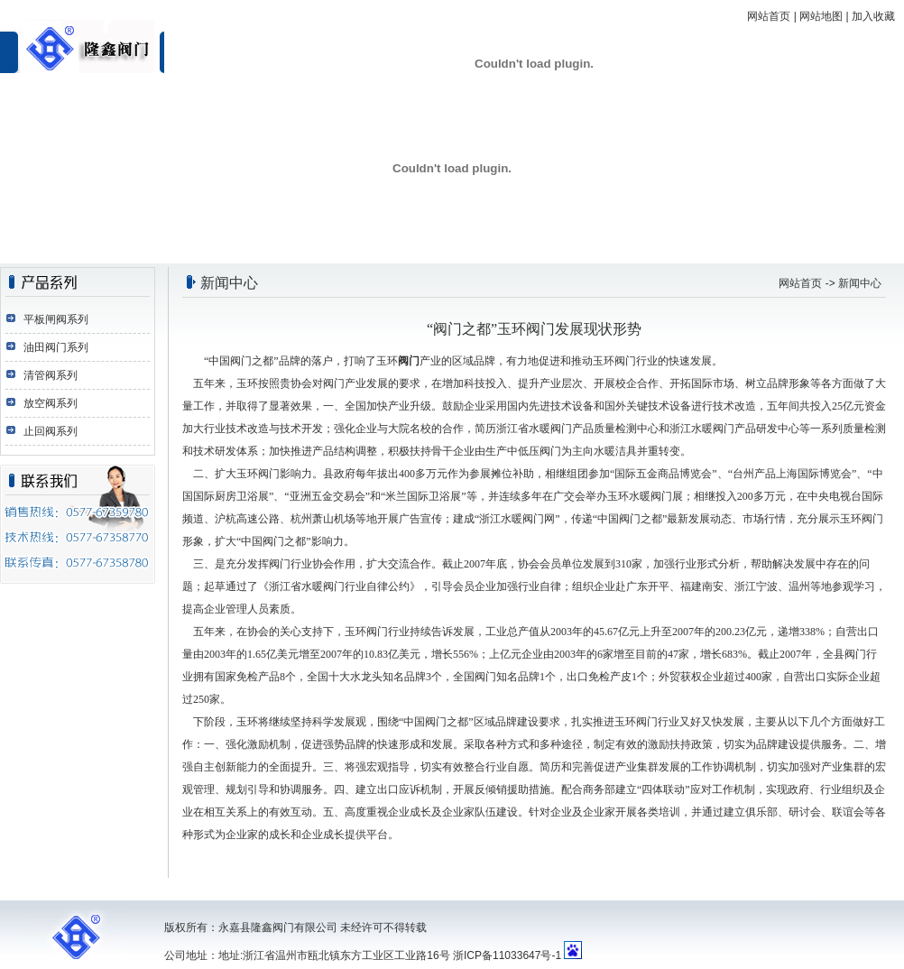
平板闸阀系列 (55, 319)
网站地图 (821, 16)
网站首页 (768, 16)
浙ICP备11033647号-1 (507, 955)
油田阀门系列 (55, 347)
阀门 (409, 361)
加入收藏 (873, 16)
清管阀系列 (50, 375)
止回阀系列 (50, 431)
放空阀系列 (50, 403)
